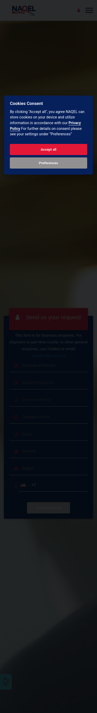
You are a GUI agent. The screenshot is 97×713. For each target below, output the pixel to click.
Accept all (48, 149)
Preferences (48, 163)
